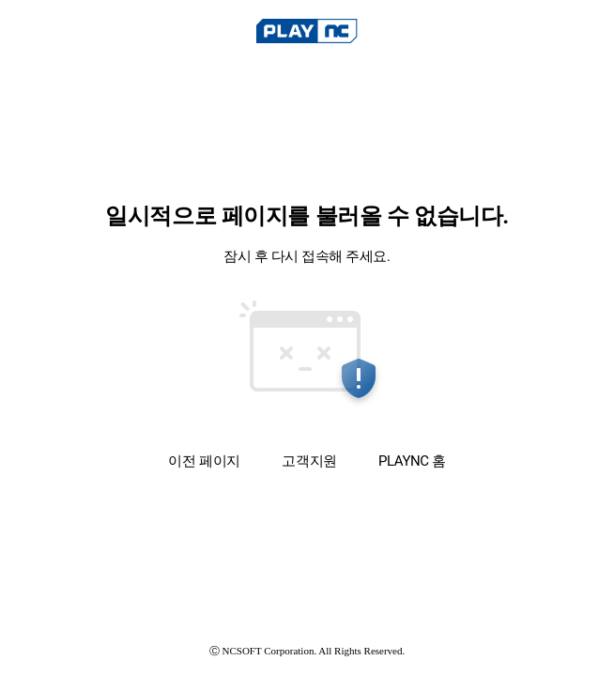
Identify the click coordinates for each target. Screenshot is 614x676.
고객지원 (309, 461)
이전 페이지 (204, 461)
